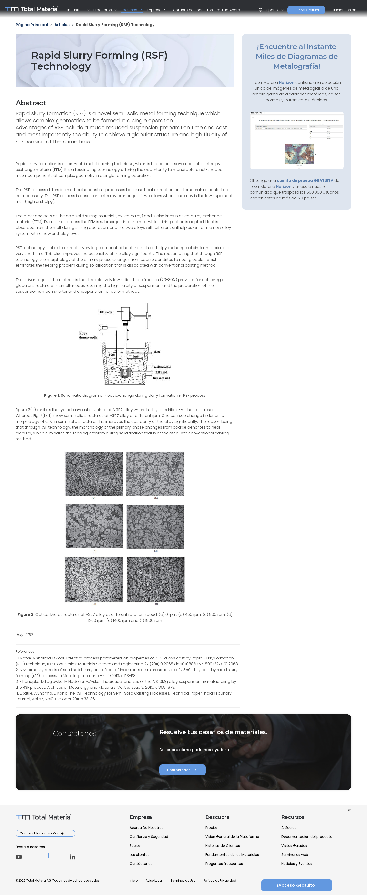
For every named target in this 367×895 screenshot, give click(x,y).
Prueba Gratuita (306, 10)
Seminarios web (294, 854)
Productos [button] (103, 9)
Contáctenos (141, 863)
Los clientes (139, 854)
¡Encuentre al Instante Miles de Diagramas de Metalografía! (297, 56)
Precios (211, 827)
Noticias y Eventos (296, 863)
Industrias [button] (76, 9)
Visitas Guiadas (294, 845)
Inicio (134, 880)
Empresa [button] (154, 9)
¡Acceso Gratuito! (296, 885)
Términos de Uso (183, 880)
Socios (135, 845)
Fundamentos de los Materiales (232, 854)
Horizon (283, 186)
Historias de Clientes (222, 845)
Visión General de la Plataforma (232, 836)
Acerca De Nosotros (146, 827)
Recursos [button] (129, 9)
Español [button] (269, 9)
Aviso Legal (154, 880)
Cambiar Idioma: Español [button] (39, 833)
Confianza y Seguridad (149, 836)
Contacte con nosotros (191, 9)
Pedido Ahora (228, 9)
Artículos (288, 827)
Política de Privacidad (220, 880)
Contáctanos (182, 770)
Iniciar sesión (344, 9)
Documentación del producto (306, 836)
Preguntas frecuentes (224, 863)
